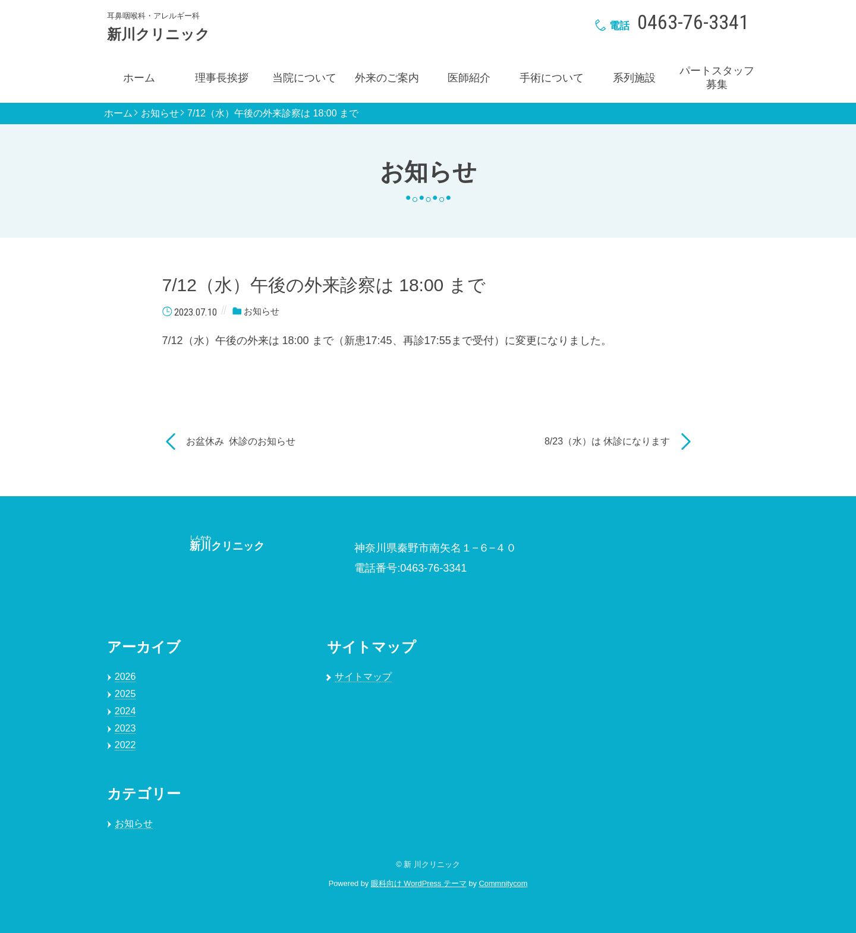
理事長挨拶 (221, 78)
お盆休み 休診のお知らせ (241, 441)
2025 (125, 694)
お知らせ (160, 113)
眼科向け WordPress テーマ (419, 883)
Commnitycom (503, 883)
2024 (125, 711)
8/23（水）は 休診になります (608, 441)
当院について (304, 78)
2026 (125, 677)
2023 (125, 728)
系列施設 (634, 78)
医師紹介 (469, 78)
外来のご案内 (387, 78)
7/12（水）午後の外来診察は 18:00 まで (272, 113)
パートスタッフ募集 (716, 77)
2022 (125, 745)
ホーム (139, 78)
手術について (552, 78)
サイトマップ (363, 677)
